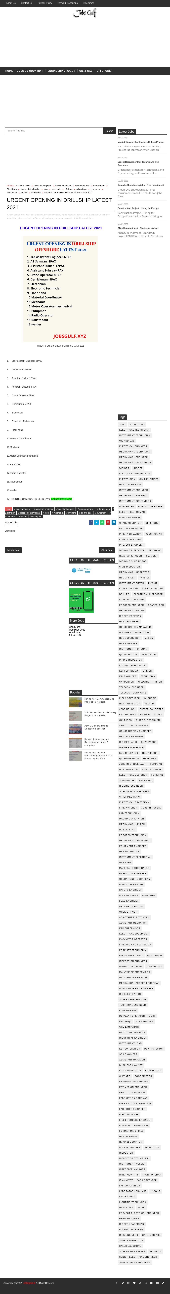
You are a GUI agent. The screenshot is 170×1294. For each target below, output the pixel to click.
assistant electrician (134, 917)
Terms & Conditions (67, 3)
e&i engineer (127, 676)
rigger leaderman (131, 1224)
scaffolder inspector (134, 791)
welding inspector (132, 550)
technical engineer (132, 1005)
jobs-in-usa (127, 780)
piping (141, 1208)
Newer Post (13, 550)
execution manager (132, 1093)
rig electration (130, 994)
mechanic (155, 550)
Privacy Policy (45, 3)
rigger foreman (130, 616)
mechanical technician (134, 452)
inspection (152, 1147)
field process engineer (135, 1120)
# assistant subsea (65, 509)
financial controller (134, 1125)
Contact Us (26, 3)
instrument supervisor (135, 501)
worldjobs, (89, 218)
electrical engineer (133, 446)
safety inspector (131, 1240)
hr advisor (154, 956)
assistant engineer (43, 185)
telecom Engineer (131, 687)
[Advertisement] (85, 42)
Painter (145, 578)
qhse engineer (129, 1218)
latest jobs (127, 1197)
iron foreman (152, 1175)
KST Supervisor (129, 1049)
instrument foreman (133, 649)
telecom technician (132, 693)
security (156, 1251)
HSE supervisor (129, 638)
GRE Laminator (129, 1027)
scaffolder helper (132, 1251)
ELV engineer (144, 1021)
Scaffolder (156, 605)
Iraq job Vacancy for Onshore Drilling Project (141, 142)
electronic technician (30, 189)
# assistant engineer (43, 509)
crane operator (130, 523)
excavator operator (133, 939)
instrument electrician (135, 857)
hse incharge (128, 1136)
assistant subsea (63, 185)
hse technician (129, 851)
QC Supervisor (129, 758)
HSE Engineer (128, 643)
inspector (126, 1153)
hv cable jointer (130, 1142)
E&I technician (129, 671)
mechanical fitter (131, 610)
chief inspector (130, 1071)
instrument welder (132, 1164)
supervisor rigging (132, 999)
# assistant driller (22, 509)
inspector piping (130, 967)
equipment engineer (133, 846)
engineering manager (134, 1082)
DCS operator (128, 769)
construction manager (135, 627)
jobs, (20, 218)
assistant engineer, (34, 214)
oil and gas (127, 441)
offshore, (37, 218)
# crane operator (85, 509)
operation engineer (132, 873)
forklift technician (132, 950)
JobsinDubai (127, 709)
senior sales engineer (134, 1262)
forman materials (131, 1131)
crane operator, (68, 214)
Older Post (106, 550)
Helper (149, 704)
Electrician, (94, 214)
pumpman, (59, 218)
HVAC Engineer (129, 621)
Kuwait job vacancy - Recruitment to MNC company (97, 742)
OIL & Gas (86, 71)
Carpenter (126, 682)
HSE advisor (150, 753)
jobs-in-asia (154, 967)
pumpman (156, 764)
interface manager (132, 1169)
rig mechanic (128, 742)
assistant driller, (17, 214)
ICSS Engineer (128, 895)
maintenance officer (133, 977)
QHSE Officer (128, 912)
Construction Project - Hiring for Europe (138, 208)
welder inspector (131, 747)
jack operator (147, 1180)
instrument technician (134, 435)
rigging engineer (131, 786)
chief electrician (148, 720)
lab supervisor (129, 1186)
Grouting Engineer (132, 1032)
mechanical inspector (134, 572)
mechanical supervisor (135, 463)
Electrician (127, 479)
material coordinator (134, 868)
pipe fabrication (130, 534)
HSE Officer (127, 578)
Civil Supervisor (130, 539)
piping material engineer (136, 988)
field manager (129, 1114)
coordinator (143, 1076)
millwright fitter (150, 682)
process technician (132, 835)
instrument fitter (131, 583)
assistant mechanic (132, 923)
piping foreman (152, 589)
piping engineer (130, 517)
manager (125, 862)
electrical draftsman (134, 802)
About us (11, 3)
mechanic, (28, 218)
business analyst (131, 1065)
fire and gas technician (135, 945)
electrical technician (134, 430)
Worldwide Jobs (77, 629)
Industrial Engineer (133, 1038)
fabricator (149, 654)
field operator (129, 698)
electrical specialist (134, 934)
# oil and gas (85, 513)
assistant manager (132, 1060)
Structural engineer (133, 726)
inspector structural (134, 1158)
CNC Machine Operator (134, 715)
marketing (126, 1208)
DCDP (152, 1016)
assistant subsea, (52, 214)
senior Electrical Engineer (138, 1257)
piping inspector (130, 660)
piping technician (131, 884)
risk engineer (128, 1235)
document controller (134, 632)
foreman (157, 775)
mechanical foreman (133, 495)
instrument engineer (133, 490)
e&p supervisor (129, 928)
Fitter (158, 715)
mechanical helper (132, 824)
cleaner (124, 1076)
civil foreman (128, 589)
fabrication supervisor (135, 1103)
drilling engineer (131, 736)
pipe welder (127, 830)
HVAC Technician (130, 485)
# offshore (71, 513)
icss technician (129, 1147)
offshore (104, 71)
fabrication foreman (133, 1098)
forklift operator (132, 600)
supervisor (149, 742)
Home (9, 71)
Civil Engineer (149, 479)
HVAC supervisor (130, 556)
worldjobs (137, 424)
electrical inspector (148, 594)
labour (155, 1191)
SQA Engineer (128, 1054)
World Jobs (74, 627)
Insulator (149, 895)
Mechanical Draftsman (134, 841)
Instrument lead (130, 1043)
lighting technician (132, 1202)
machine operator (131, 819)
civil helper (153, 1071)
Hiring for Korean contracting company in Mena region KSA (98, 755)
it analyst (126, 1180)
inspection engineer (133, 961)
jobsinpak (145, 780)
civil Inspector (129, 567)
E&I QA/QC (125, 1021)
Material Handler (131, 906)
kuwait (152, 583)
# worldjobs (36, 516)
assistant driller (23, 185)
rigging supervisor (132, 665)
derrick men (98, 185)
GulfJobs (125, 720)
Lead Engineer (129, 901)
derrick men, (83, 214)
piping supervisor (150, 506)
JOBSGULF (29, 1283)
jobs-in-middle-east (132, 764)
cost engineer (152, 769)
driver (147, 671)
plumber (152, 556)
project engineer (131, 545)
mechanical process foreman (139, 983)
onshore (150, 698)
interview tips (129, 1175)
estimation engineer (133, 1087)
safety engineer (130, 890)
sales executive (130, 1246)
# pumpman (100, 513)
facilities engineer (132, 1109)
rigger (138, 468)
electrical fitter (151, 709)
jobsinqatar (154, 534)
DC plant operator (132, 1016)
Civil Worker (128, 1010)
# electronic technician (29, 513)
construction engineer (135, 731)
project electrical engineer (139, 1213)
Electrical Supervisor (134, 474)
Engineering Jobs (60, 71)
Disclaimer (88, 3)
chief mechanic (129, 797)
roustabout (12, 192)
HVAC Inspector (129, 704)
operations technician (134, 879)
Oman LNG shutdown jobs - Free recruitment (141, 185)
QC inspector (128, 654)
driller (124, 594)
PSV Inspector (154, 1049)
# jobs (46, 513)
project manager (131, 528)
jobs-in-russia (151, 808)
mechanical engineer (133, 457)
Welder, (79, 218)
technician (148, 676)
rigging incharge (131, 1229)
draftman (149, 758)
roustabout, (70, 218)
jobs (122, 424)
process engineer (131, 605)
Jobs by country (29, 71)
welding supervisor (133, 561)
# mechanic (57, 513)
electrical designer (133, 775)
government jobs (131, 956)
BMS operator (128, 753)
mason (149, 638)
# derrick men (103, 509)
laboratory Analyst (133, 1191)
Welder (124, 468)
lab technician (129, 813)
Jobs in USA (75, 635)
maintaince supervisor (134, 972)
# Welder (23, 516)
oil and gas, (47, 218)
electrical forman (132, 512)
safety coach (151, 1235)
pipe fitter (126, 506)
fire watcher (128, 808)
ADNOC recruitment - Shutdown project (138, 228)
